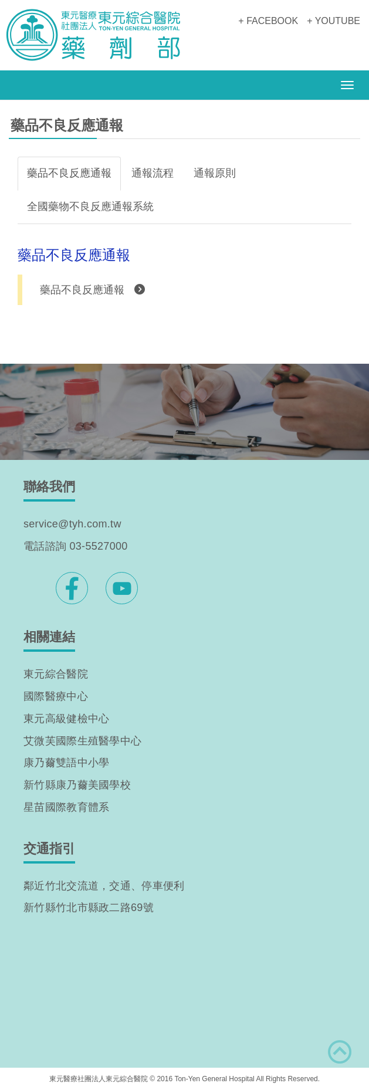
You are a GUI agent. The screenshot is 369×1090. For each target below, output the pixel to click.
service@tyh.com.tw (72, 524)
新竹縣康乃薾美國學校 (77, 785)
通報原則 (215, 173)
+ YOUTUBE (333, 21)
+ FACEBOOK (268, 21)
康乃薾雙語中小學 (66, 763)
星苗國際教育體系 (66, 807)
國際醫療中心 (55, 696)
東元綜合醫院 (55, 674)
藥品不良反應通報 (69, 173)
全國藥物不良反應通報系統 (90, 206)
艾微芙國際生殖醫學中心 (82, 741)
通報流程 (152, 173)
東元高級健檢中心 (66, 719)
